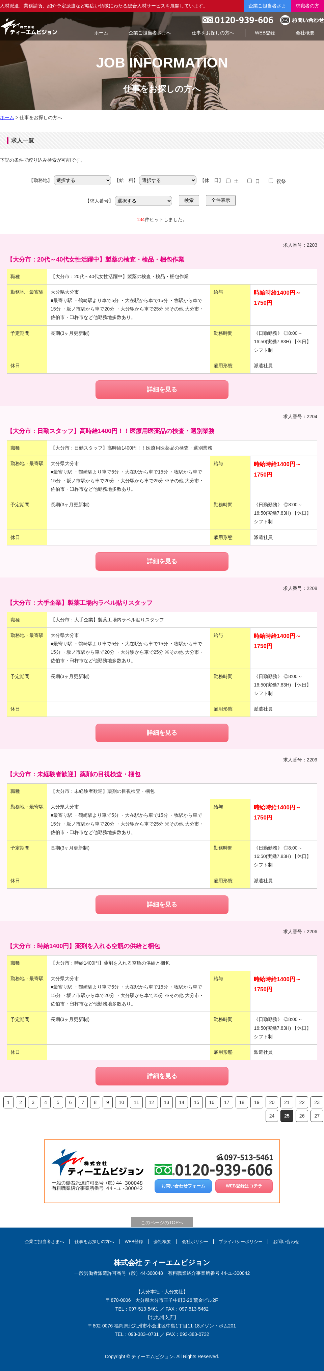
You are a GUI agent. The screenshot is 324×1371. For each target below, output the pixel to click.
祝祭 (281, 181)
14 (181, 1102)
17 (227, 1102)
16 (211, 1102)
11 (136, 1102)
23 (317, 1102)
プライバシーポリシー (241, 1241)
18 (242, 1102)
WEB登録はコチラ (244, 1186)
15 (196, 1102)
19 (257, 1102)
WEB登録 (134, 1241)
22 (302, 1102)
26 (302, 1116)
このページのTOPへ (162, 1222)
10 (121, 1102)
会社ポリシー (195, 1241)
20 (272, 1102)
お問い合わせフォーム (183, 1186)
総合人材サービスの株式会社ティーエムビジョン (28, 26)
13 (166, 1102)
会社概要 (162, 1241)
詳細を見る (162, 389)
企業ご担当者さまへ (44, 1241)
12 (151, 1102)
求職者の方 (307, 5)
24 (272, 1116)
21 (287, 1102)
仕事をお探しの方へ (94, 1241)
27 (317, 1116)
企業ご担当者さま (267, 5)
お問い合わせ (286, 1241)
